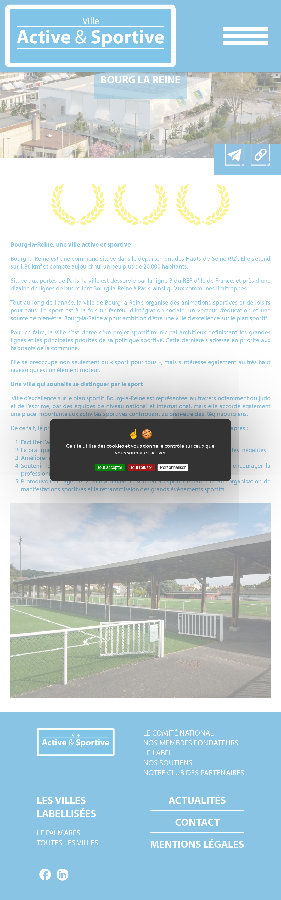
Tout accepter (109, 467)
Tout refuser (141, 467)
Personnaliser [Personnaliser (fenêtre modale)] (173, 467)
